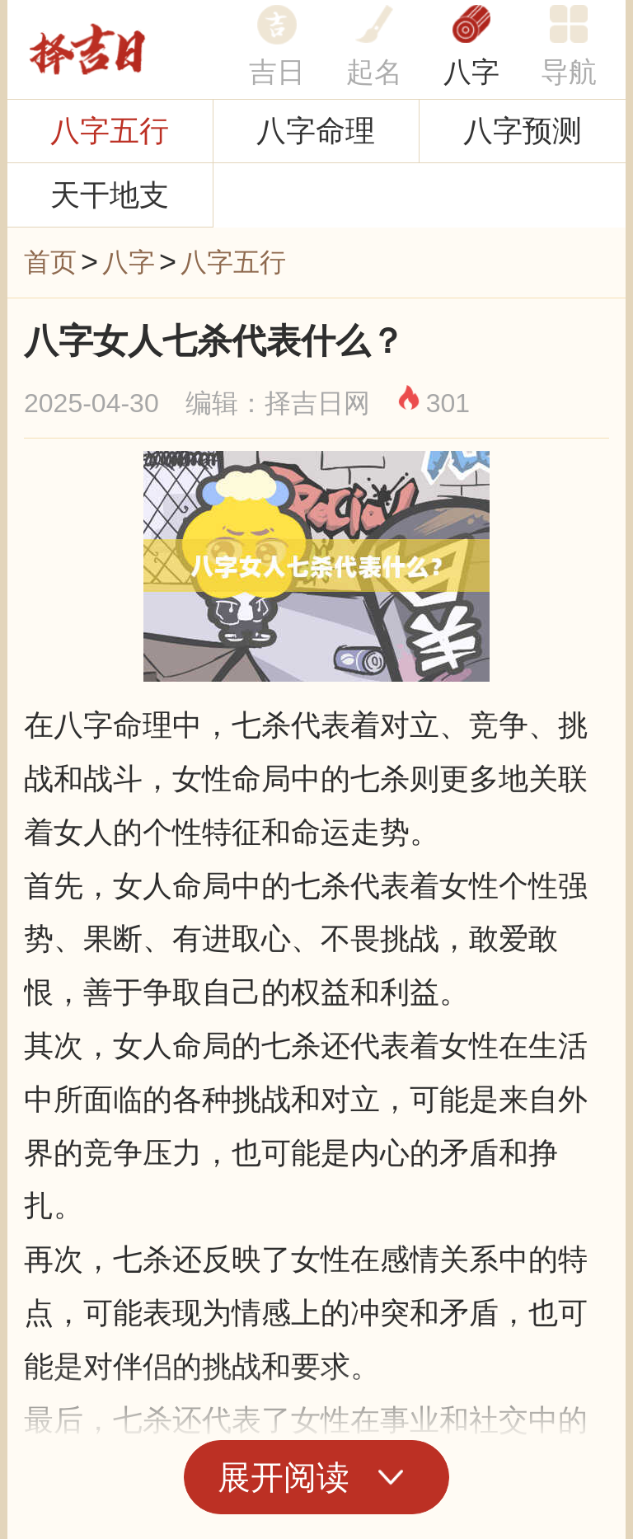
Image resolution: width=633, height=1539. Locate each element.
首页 (50, 262)
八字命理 (315, 131)
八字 (471, 71)
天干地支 (109, 195)
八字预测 (522, 131)
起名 (374, 71)
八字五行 (109, 131)
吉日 (277, 71)
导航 (569, 71)
